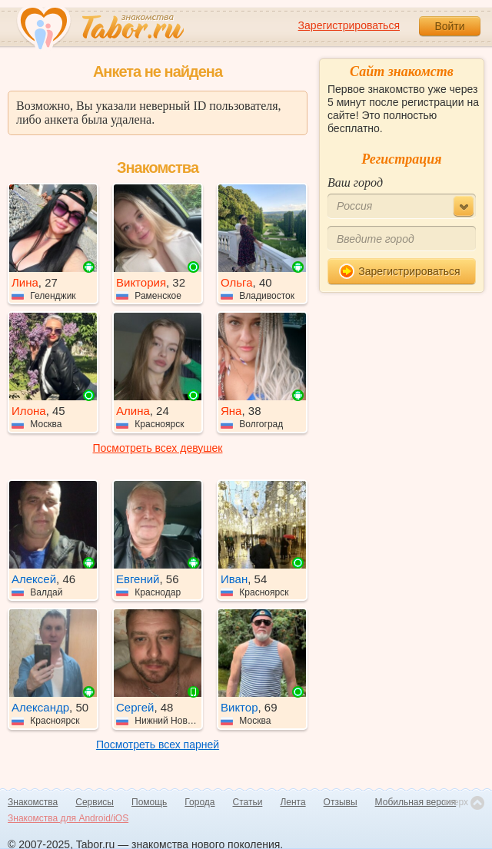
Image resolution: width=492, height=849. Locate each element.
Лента (292, 802)
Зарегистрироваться (349, 25)
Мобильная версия (416, 802)
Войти (449, 26)
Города (199, 802)
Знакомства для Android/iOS (68, 818)
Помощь (149, 802)
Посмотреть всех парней (157, 744)
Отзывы (340, 802)
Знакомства (33, 802)
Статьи (248, 802)
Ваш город (355, 182)
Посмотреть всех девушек (158, 448)
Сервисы (94, 802)
